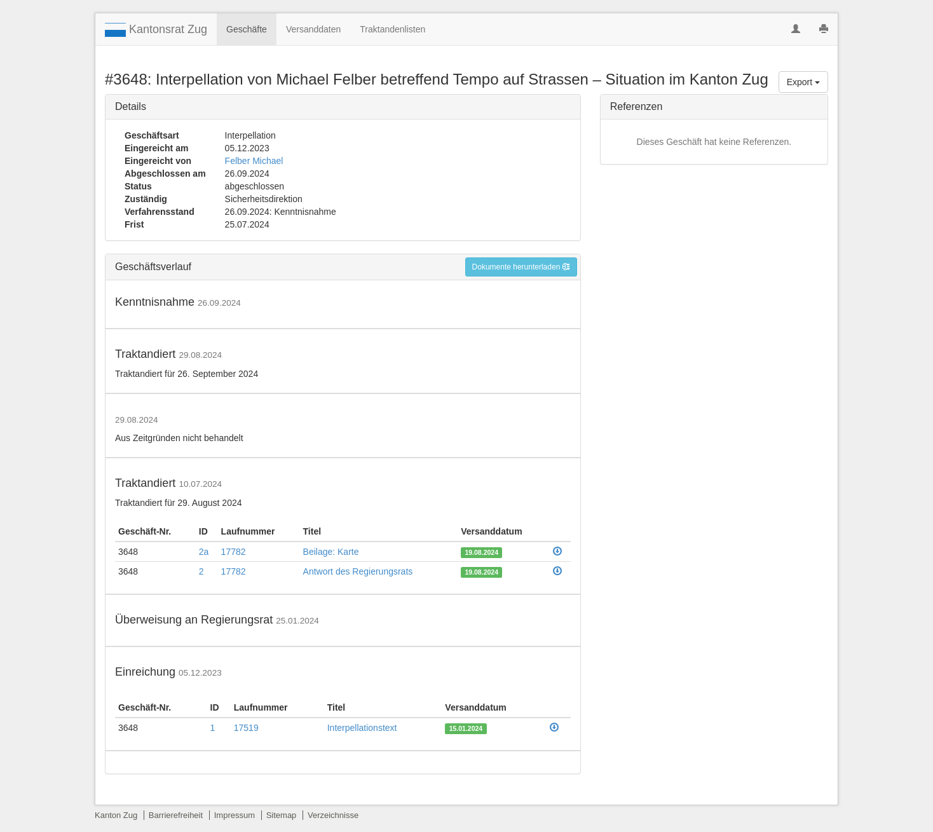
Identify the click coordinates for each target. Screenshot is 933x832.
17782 (233, 552)
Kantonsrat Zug (156, 30)
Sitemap (281, 815)
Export (803, 82)
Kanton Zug (116, 815)
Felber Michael (254, 161)
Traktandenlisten (392, 29)
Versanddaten (313, 29)
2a (204, 552)
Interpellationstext (362, 728)
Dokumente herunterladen (521, 267)
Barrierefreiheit (176, 815)
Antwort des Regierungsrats (358, 571)
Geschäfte (246, 29)
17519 (246, 728)
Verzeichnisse (333, 815)
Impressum (234, 815)
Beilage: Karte (331, 552)
